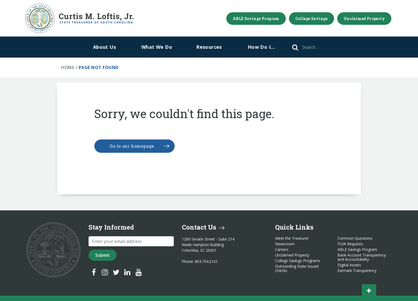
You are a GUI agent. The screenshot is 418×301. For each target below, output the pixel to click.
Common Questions (354, 238)
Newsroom (285, 244)
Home (67, 67)
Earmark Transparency (356, 270)
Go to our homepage (132, 146)
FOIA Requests (350, 244)
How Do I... (261, 47)
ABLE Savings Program (256, 18)
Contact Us (203, 227)
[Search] (317, 47)
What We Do (156, 47)
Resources (209, 47)
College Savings (311, 18)
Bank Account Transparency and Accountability (361, 257)
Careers (281, 249)
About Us (104, 47)
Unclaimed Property (364, 18)
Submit (102, 255)
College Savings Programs (297, 261)
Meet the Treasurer (292, 238)
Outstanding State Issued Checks (297, 268)
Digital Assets (349, 265)
